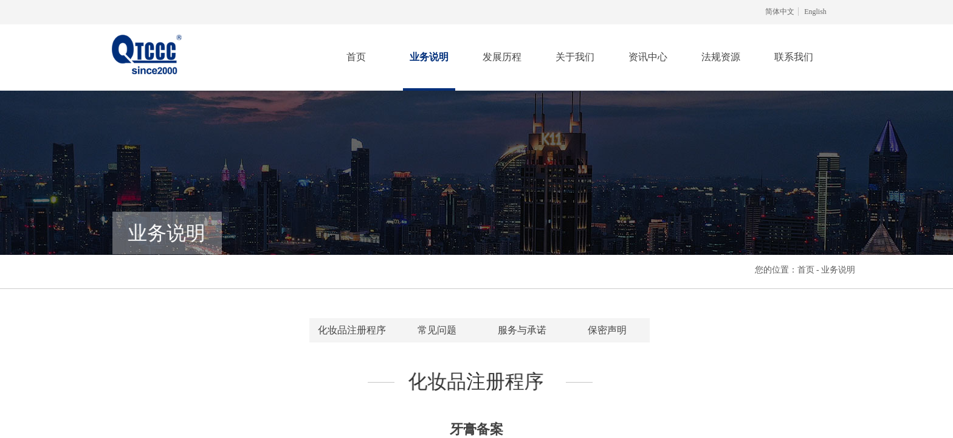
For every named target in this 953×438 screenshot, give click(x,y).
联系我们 (793, 57)
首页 (356, 57)
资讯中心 (647, 57)
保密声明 (607, 330)
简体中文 (779, 11)
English (815, 11)
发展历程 (502, 57)
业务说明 (429, 57)
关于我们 (575, 57)
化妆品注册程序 (352, 330)
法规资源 (720, 57)
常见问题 (437, 330)
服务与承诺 (522, 330)
